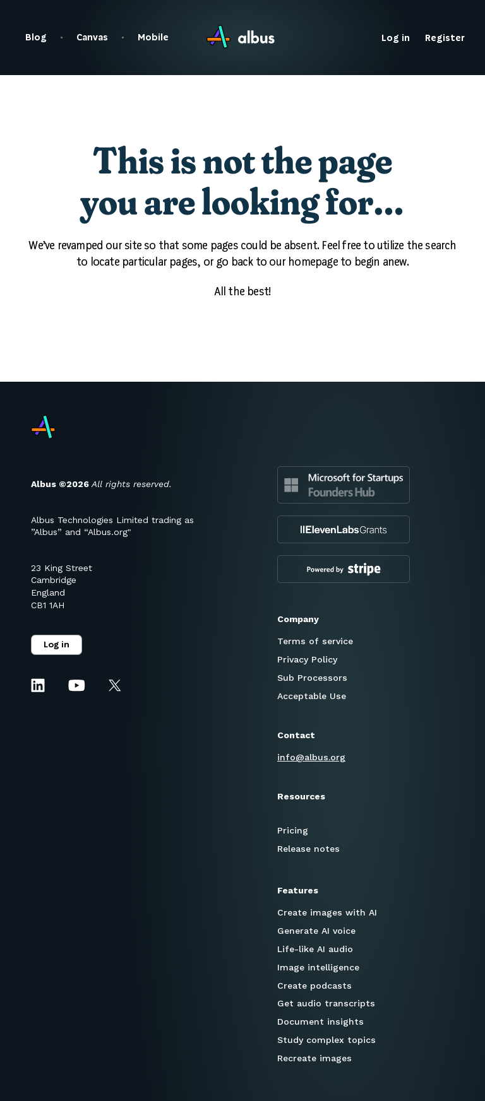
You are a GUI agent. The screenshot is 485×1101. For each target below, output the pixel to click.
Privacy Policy (307, 659)
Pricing (292, 830)
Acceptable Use (311, 696)
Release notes (308, 849)
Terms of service (315, 641)
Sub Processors (312, 678)
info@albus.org (311, 757)
